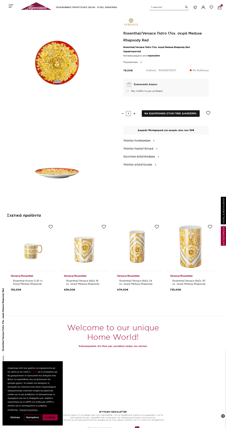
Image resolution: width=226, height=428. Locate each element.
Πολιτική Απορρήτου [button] (28, 410)
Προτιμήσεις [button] (32, 417)
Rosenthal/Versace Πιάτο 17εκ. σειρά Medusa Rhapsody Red (3, 319)
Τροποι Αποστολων (137, 164)
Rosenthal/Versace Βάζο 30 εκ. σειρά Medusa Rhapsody (189, 282)
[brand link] (131, 22)
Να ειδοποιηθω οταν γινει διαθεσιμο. (170, 113)
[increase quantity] (134, 113)
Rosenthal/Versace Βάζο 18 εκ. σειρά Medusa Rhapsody (82, 282)
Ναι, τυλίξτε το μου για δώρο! (147, 91)
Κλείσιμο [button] (15, 417)
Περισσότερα (130, 62)
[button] (186, 7)
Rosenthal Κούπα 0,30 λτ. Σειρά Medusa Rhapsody (28, 282)
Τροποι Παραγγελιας (138, 148)
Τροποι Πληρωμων (136, 140)
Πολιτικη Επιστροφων (139, 156)
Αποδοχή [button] (50, 417)
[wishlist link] (211, 8)
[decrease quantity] (122, 113)
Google (34, 372)
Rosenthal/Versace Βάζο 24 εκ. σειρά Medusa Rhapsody (136, 282)
